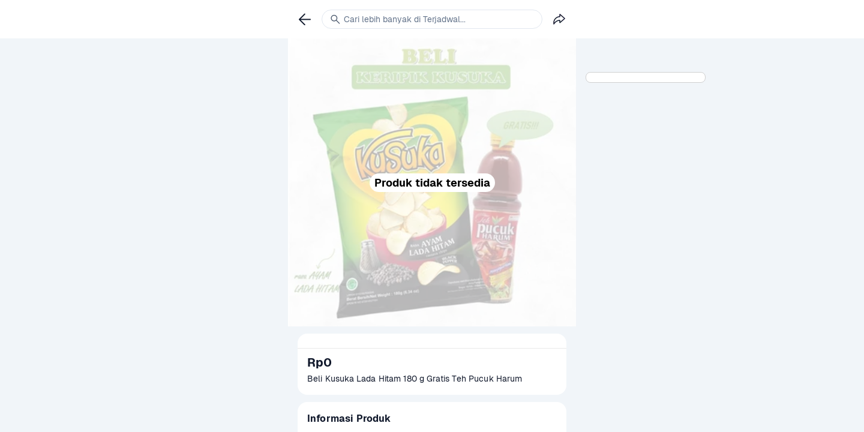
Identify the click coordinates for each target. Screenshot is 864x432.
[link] (305, 19)
